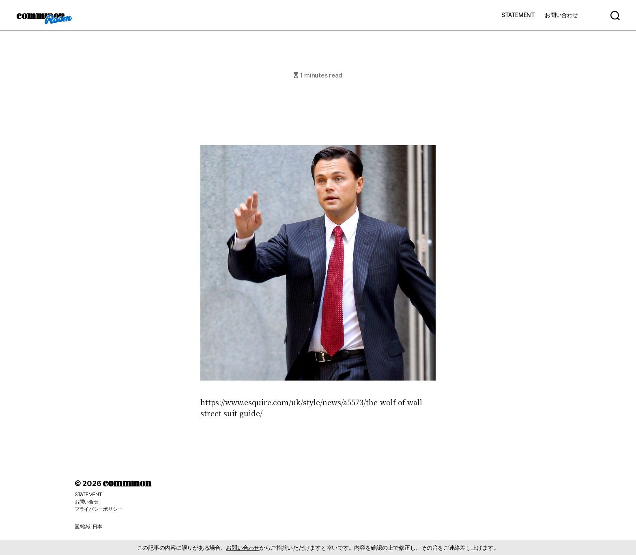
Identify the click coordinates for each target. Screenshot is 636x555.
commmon (40, 15)
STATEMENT (518, 14)
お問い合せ (87, 502)
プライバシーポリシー (98, 509)
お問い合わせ (561, 14)
